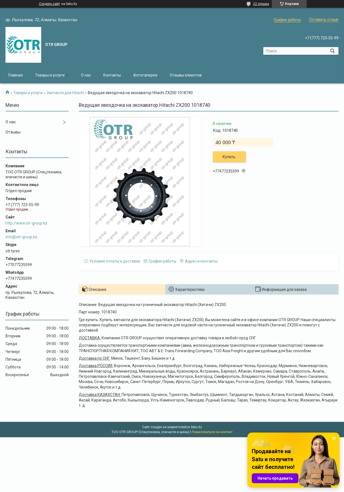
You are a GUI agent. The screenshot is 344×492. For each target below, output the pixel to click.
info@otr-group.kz (21, 237)
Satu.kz (196, 427)
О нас (86, 75)
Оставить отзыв (323, 19)
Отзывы (13, 132)
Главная (15, 75)
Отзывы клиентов (186, 75)
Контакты (112, 75)
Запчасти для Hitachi (65, 93)
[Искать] (332, 51)
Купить (229, 157)
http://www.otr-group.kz (26, 223)
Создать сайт (49, 4)
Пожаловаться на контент (212, 432)
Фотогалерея (145, 75)
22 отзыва (261, 4)
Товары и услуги (50, 75)
